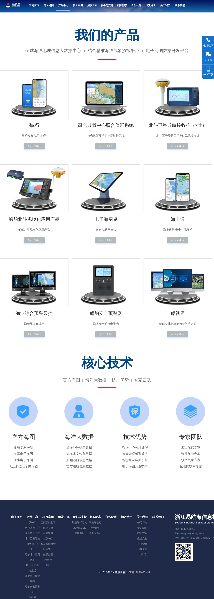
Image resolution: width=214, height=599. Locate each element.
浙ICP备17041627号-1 (137, 572)
